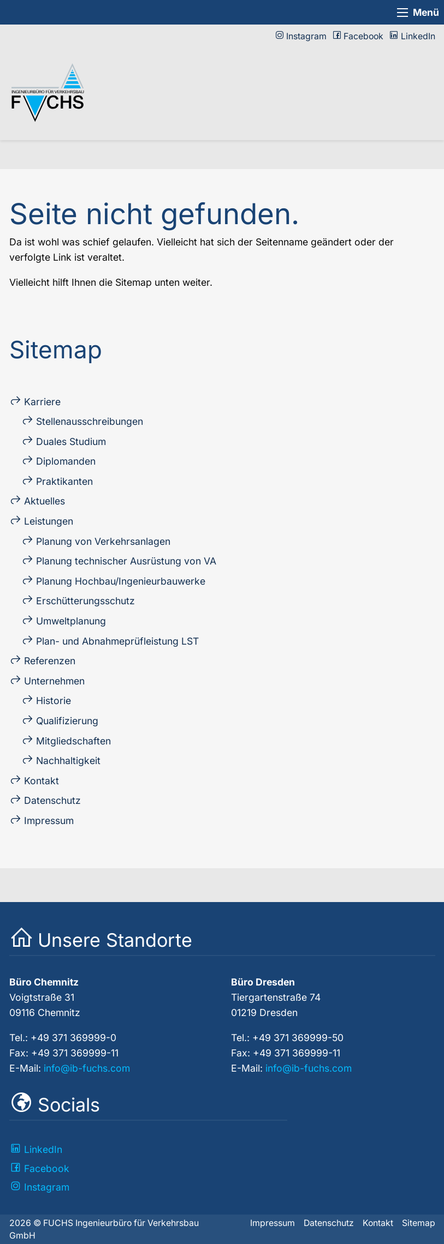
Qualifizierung (67, 720)
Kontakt (41, 780)
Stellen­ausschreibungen (89, 421)
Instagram (306, 36)
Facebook (363, 36)
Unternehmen (54, 681)
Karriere (42, 401)
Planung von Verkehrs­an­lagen (103, 541)
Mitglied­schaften (73, 741)
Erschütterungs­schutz (85, 600)
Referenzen (49, 660)
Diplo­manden (66, 461)
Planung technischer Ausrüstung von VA (126, 561)
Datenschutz (52, 800)
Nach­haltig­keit (68, 760)
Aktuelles (44, 501)
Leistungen (48, 521)
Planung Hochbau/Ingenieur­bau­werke (120, 581)
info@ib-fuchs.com (87, 1068)
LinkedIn (418, 36)
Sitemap (418, 1223)
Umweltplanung (71, 621)
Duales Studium (71, 441)
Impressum (49, 820)
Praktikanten (64, 481)
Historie (53, 700)
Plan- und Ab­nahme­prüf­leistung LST (117, 641)
